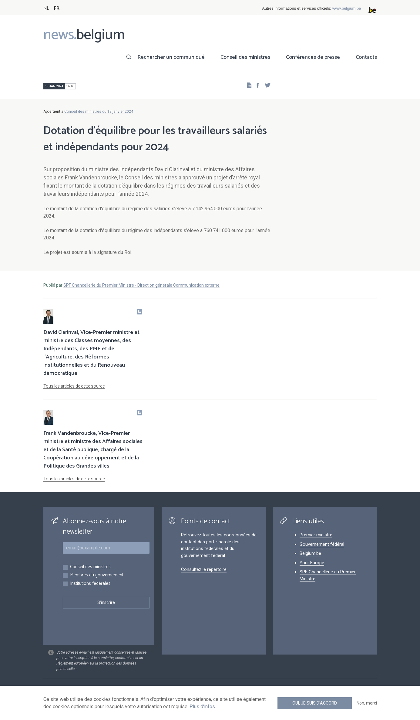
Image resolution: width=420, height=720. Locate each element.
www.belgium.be (346, 8)
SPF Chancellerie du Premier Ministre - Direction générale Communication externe (141, 285)
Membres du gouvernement (96, 575)
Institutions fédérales (90, 583)
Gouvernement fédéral (322, 544)
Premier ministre (316, 535)
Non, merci (367, 703)
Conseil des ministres (245, 57)
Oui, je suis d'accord (314, 703)
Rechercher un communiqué (171, 57)
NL (46, 8)
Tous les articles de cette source (74, 386)
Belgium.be (310, 553)
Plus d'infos (202, 706)
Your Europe (312, 562)
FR (56, 8)
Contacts (366, 57)
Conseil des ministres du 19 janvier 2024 (98, 111)
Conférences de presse (313, 57)
